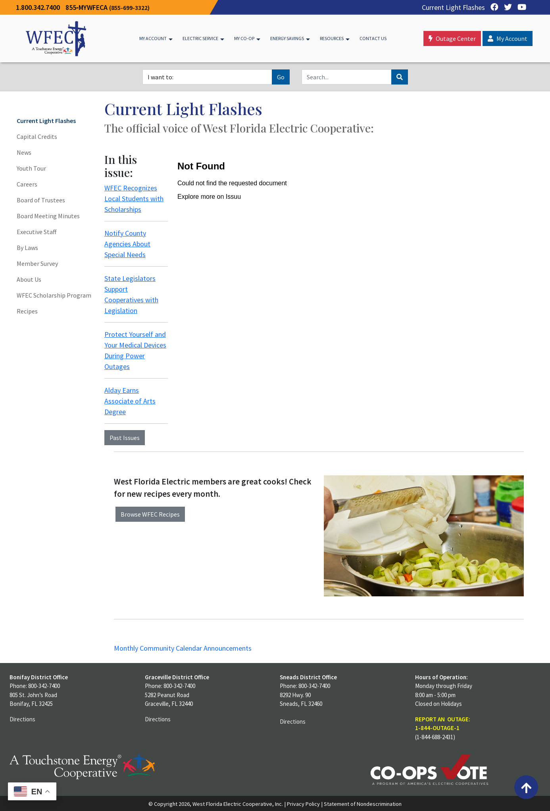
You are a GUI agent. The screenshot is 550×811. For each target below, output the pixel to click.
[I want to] (207, 77)
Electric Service (200, 38)
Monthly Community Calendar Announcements (183, 648)
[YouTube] (519, 7)
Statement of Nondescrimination (363, 803)
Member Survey (37, 263)
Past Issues (125, 438)
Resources (332, 38)
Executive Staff (36, 232)
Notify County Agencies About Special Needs (127, 244)
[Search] (347, 77)
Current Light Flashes (453, 7)
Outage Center (452, 38)
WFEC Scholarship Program (54, 295)
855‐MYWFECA (107, 7)
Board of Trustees (41, 200)
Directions (22, 719)
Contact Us (373, 38)
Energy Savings (287, 38)
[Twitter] (506, 7)
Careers (27, 184)
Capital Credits (37, 136)
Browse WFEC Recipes (150, 514)
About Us (29, 279)
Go (281, 77)
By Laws (27, 248)
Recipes (27, 311)
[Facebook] (492, 7)
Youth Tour (31, 168)
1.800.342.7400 (38, 7)
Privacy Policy (303, 803)
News (24, 152)
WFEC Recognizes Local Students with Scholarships (133, 198)
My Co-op (244, 38)
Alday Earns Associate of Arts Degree (130, 401)
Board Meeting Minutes (48, 216)
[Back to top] (526, 787)
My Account (153, 38)
